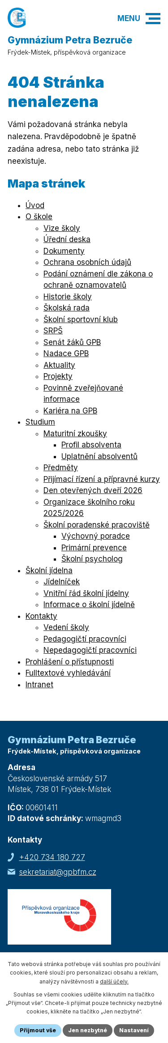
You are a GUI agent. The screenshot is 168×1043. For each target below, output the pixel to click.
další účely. (114, 981)
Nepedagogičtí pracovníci (90, 650)
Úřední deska (66, 239)
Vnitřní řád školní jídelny (86, 593)
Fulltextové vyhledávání (68, 672)
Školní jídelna (49, 570)
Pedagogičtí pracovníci (84, 638)
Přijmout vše (38, 1030)
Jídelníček (61, 581)
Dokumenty (64, 251)
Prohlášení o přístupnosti (70, 661)
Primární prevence (94, 547)
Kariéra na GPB (70, 410)
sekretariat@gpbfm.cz (57, 872)
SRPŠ (53, 330)
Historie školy (67, 296)
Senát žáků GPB (72, 342)
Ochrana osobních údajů (87, 262)
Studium (40, 421)
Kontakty (41, 616)
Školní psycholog (92, 558)
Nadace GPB (66, 353)
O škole (39, 216)
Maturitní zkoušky (75, 433)
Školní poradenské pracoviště (96, 524)
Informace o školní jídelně (89, 604)
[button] (153, 18)
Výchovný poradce (95, 536)
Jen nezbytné (87, 1030)
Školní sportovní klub (80, 319)
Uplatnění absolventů (99, 456)
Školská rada (66, 307)
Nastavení (134, 1030)
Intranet (39, 684)
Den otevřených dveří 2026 (92, 490)
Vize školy (61, 228)
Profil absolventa (91, 444)
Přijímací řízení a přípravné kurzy (101, 479)
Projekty (58, 376)
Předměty (60, 467)
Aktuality (59, 365)
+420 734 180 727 (52, 857)
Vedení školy (66, 627)
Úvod (35, 205)
